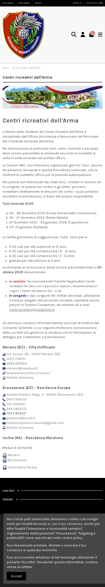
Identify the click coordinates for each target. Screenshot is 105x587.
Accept (16, 576)
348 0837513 (16, 409)
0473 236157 (16, 359)
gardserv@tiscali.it (20, 418)
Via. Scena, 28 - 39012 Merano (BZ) (33, 354)
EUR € (77, 3)
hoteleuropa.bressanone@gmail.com (35, 423)
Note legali (24, 3)
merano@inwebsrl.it (22, 368)
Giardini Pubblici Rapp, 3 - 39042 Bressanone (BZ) (44, 395)
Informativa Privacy (22, 467)
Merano (14, 455)
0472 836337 (16, 399)
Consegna (8, 3)
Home (38, 3)
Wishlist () (94, 3)
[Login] (83, 35)
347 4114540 (15, 404)
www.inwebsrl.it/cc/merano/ (28, 373)
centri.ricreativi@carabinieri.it (32, 310)
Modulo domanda (20, 377)
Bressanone (17, 460)
